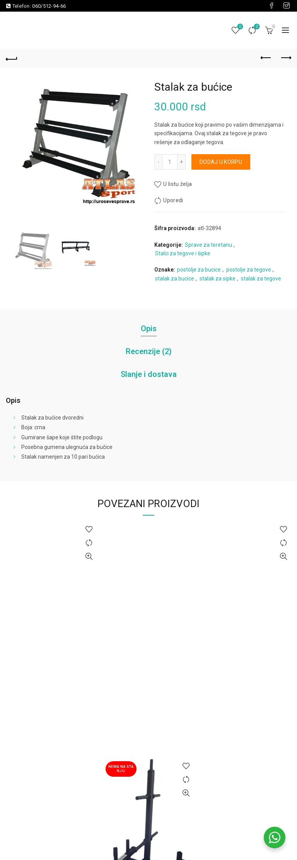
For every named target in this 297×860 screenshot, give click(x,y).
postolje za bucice (199, 270)
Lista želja (239, 26)
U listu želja (177, 184)
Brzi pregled (89, 556)
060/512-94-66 (49, 6)
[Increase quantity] (182, 162)
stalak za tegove (261, 278)
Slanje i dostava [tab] (149, 374)
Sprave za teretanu (208, 245)
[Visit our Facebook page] (271, 6)
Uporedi (256, 26)
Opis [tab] (149, 328)
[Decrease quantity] (158, 162)
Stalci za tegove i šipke (182, 253)
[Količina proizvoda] (170, 162)
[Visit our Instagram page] (286, 6)
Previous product (266, 57)
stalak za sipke (218, 278)
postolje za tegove (248, 270)
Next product (285, 57)
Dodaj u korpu (221, 162)
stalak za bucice (174, 278)
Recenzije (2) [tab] (149, 351)
